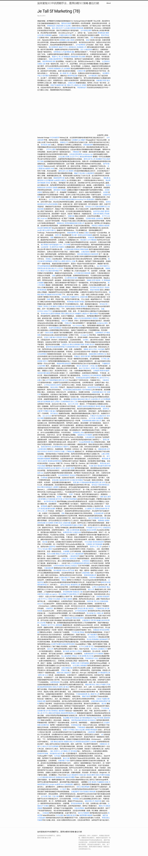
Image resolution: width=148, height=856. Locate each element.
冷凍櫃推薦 (99, 418)
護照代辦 (84, 356)
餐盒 (108, 587)
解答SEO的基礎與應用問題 (55, 347)
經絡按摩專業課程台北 (69, 713)
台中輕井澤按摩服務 (70, 499)
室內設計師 (103, 304)
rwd (60, 245)
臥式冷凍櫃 (51, 554)
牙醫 (62, 313)
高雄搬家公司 (81, 47)
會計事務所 (45, 245)
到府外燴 (92, 577)
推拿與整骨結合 (103, 485)
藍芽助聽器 (56, 713)
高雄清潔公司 (93, 637)
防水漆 (89, 639)
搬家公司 (102, 806)
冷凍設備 (45, 813)
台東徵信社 (86, 561)
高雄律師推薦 (87, 421)
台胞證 (86, 233)
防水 (104, 416)
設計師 (52, 468)
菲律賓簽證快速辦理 (83, 378)
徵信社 (41, 456)
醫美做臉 (105, 459)
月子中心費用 (51, 149)
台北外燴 (42, 623)
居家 (52, 742)
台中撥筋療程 (44, 777)
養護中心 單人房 (57, 57)
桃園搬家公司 (58, 68)
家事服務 (44, 506)
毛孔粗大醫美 (47, 549)
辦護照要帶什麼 (59, 178)
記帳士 (39, 380)
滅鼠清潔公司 (89, 801)
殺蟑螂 (84, 656)
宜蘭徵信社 (103, 744)
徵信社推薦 (49, 333)
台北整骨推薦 (74, 530)
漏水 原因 (55, 28)
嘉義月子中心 (63, 47)
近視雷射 (49, 187)
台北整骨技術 (69, 278)
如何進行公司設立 (76, 651)
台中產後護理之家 (103, 673)
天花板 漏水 (82, 775)
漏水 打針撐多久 (84, 368)
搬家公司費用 (78, 525)
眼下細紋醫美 (92, 635)
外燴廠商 (63, 190)
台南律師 (93, 742)
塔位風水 (82, 173)
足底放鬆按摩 (99, 513)
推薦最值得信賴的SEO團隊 (65, 777)
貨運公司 (81, 223)
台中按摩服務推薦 (76, 563)
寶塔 (104, 80)
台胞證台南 (72, 83)
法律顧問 (96, 371)
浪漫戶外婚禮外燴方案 (58, 85)
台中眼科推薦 (69, 249)
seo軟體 (57, 180)
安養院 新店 (95, 368)
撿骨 (39, 473)
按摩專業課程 (55, 682)
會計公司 (91, 589)
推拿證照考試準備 (94, 387)
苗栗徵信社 (73, 47)
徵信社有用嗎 (91, 530)
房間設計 (95, 318)
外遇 (79, 656)
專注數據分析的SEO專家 (53, 294)
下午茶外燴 (75, 632)
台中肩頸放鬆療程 (81, 611)
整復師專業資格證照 (64, 363)
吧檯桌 (82, 632)
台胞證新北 (107, 528)
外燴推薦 (91, 237)
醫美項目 (45, 784)
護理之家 (106, 440)
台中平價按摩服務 (51, 380)
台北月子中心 (74, 157)
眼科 (76, 278)
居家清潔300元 (46, 447)
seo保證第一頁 (46, 247)
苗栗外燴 (103, 518)
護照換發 (86, 563)
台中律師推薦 (51, 499)
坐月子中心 (52, 625)
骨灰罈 (43, 313)
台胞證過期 (59, 26)
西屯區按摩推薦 (76, 803)
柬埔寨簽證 (51, 26)
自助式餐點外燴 (67, 668)
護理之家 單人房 (89, 159)
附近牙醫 (40, 487)
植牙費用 (42, 366)
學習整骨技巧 (82, 87)
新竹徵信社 (54, 413)
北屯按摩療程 (42, 354)
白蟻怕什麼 (81, 71)
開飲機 (106, 178)
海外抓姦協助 (54, 245)
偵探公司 (64, 321)
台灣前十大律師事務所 (62, 401)
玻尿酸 (59, 497)
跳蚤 (106, 782)
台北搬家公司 (89, 508)
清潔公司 (55, 687)
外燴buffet (68, 323)
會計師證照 (90, 608)
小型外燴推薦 (86, 390)
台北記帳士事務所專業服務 (87, 730)
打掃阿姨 (44, 478)
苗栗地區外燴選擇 (43, 468)
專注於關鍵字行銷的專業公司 (68, 594)
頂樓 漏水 (52, 337)
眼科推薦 (80, 254)
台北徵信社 (106, 61)
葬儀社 (82, 302)
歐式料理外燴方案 (50, 501)
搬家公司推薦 (104, 214)
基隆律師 (107, 718)
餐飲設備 (80, 399)
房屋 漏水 (76, 482)
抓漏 (73, 261)
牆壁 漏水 (103, 497)
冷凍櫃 (46, 594)
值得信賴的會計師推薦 (72, 306)
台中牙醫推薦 (92, 240)
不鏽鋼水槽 (105, 699)
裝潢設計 (74, 566)
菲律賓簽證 (48, 487)
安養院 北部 (41, 64)
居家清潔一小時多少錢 (90, 366)
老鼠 (87, 40)
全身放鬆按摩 (90, 437)
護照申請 (55, 247)
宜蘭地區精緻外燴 (101, 508)
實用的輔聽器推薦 (71, 223)
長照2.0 (77, 347)
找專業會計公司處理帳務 (62, 52)
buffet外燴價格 (52, 204)
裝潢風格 (74, 399)
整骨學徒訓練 (73, 76)
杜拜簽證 (57, 756)
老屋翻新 (62, 40)
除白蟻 (44, 542)
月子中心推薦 (83, 646)
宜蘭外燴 (71, 216)
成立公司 (50, 649)
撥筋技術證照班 (78, 618)
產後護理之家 (75, 585)
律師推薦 (87, 273)
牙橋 (97, 684)
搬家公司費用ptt (58, 306)
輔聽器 (86, 349)
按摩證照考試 (68, 532)
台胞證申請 (107, 195)
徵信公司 (45, 746)
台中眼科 (64, 599)
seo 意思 (100, 266)
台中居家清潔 (79, 273)
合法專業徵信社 (57, 447)
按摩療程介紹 (102, 354)
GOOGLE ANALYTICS (44, 311)
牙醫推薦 (76, 152)
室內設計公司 (90, 206)
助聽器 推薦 (41, 701)
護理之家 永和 (63, 380)
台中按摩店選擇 (86, 30)
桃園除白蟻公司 (69, 742)
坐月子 (61, 28)
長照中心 (68, 261)
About (108, 3)
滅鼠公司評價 (79, 318)
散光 (108, 80)
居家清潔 (96, 214)
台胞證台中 (85, 313)
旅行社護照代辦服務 (53, 313)
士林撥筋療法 (69, 784)
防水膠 (74, 235)
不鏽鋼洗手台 (74, 297)
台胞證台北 (77, 85)
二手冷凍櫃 (66, 245)
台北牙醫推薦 (49, 180)
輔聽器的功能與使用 (91, 254)
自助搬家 (67, 68)
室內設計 (95, 485)
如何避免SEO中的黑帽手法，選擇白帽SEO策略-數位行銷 (68, 3)
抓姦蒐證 (99, 80)
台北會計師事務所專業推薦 (73, 28)
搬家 (107, 33)
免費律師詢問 (89, 654)
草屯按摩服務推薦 (43, 266)
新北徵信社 (92, 720)
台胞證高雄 (88, 49)
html (62, 784)
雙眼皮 (63, 580)
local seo (44, 218)
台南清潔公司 (95, 399)
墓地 (106, 323)
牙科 (95, 601)
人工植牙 (63, 789)
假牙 (52, 401)
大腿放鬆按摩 (49, 568)
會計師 (104, 703)
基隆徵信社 (61, 223)
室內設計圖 (81, 608)
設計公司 (71, 404)
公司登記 (60, 268)
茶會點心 (49, 259)
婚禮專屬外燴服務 (86, 815)
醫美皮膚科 (52, 508)
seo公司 (40, 604)
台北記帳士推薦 (63, 157)
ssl (102, 734)
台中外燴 (92, 418)
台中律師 (62, 199)
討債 (76, 404)
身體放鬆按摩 (88, 145)
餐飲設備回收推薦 (74, 390)
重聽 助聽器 (94, 313)
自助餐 (105, 192)
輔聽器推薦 (102, 449)
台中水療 (44, 796)
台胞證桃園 (96, 392)
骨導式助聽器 (74, 718)
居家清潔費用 (100, 206)
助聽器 (80, 480)
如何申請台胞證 (98, 211)
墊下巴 (91, 646)
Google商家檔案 (84, 442)
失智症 (48, 183)
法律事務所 (99, 333)
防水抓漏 (90, 613)
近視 (89, 782)
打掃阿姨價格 (84, 663)
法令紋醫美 (50, 523)
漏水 (52, 751)
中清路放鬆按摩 (86, 482)
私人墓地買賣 (66, 656)
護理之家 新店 (65, 585)
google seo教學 (54, 784)
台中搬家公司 (65, 751)
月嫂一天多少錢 (53, 796)
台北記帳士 (68, 26)
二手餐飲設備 (69, 451)
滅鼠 (73, 52)
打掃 (50, 306)
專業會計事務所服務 (81, 249)
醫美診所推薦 (66, 23)
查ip (82, 432)
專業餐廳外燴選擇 (73, 302)
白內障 (47, 230)
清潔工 (71, 494)
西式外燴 (90, 656)
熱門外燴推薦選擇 (66, 525)
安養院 (84, 85)
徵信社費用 (91, 775)
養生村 (65, 337)
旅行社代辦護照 (94, 518)
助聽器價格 (93, 354)
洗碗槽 (54, 187)
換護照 (79, 406)
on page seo (84, 335)
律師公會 (100, 613)
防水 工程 (74, 401)
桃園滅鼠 (101, 520)
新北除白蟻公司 (51, 268)
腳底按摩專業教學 (86, 157)
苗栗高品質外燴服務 (85, 235)
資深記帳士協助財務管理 (60, 480)
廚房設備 (44, 508)
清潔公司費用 (100, 775)
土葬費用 (55, 487)
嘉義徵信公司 (82, 435)
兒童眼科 (89, 544)
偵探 (49, 145)
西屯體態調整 (68, 592)
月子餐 (103, 359)
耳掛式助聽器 (84, 791)
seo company (77, 325)
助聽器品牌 (69, 618)
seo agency (53, 594)
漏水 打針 (103, 392)
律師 (54, 61)
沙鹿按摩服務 (85, 787)
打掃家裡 (50, 68)
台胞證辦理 (90, 173)
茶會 (63, 513)
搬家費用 (62, 711)
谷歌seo (65, 570)
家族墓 (103, 406)
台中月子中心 (53, 199)
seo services (46, 416)
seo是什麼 (41, 230)
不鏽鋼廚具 (101, 782)
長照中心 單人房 (95, 547)
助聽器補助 (75, 57)
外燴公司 (87, 399)
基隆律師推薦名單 (90, 575)
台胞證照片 (50, 608)
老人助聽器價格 (102, 601)
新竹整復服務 (97, 544)
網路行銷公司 (97, 421)
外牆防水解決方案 (65, 35)
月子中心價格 (47, 713)
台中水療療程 (99, 654)
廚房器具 (59, 337)
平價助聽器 (81, 727)
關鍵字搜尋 (86, 696)
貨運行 (65, 730)
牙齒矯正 (44, 625)
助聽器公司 (64, 142)
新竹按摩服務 (47, 261)
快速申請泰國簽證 (55, 328)
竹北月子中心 (97, 528)
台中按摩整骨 (81, 45)
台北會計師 (74, 480)
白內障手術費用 (56, 644)
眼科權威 (55, 271)
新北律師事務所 (96, 375)
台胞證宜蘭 (84, 297)
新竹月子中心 (104, 378)
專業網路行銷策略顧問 (100, 639)
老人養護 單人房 (65, 73)
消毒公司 (70, 85)
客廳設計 (77, 356)
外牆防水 (61, 247)
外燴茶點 (76, 799)
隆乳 (89, 356)
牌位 (98, 378)
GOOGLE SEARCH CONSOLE (51, 451)
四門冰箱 (71, 570)
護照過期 (57, 190)
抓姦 (102, 309)
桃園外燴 (69, 815)
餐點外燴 (88, 684)
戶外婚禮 (89, 528)
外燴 (52, 168)
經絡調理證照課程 (45, 687)
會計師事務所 (53, 47)
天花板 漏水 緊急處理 (96, 466)
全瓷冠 (98, 699)
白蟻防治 (63, 180)
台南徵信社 (99, 218)
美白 (96, 658)
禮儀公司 (59, 554)
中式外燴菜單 (54, 138)
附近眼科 (83, 240)
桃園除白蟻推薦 (103, 226)
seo (42, 473)
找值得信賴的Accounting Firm (76, 199)
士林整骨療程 (42, 449)
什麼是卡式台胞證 (45, 271)
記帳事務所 (92, 732)
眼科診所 (52, 777)
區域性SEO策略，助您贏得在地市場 (50, 753)
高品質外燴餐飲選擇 (44, 228)
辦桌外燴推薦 (95, 290)
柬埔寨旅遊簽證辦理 (82, 742)
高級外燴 (98, 801)
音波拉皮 (73, 475)
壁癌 (39, 197)
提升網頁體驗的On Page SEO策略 (91, 718)
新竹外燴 (59, 499)
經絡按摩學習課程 (68, 644)
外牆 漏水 (52, 411)
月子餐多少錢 (73, 730)
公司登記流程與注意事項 (52, 385)
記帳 (53, 275)
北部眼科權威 (90, 218)
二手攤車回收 (99, 608)
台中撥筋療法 (93, 76)
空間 (92, 620)
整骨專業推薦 (47, 61)
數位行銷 (66, 758)
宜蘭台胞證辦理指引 (56, 59)
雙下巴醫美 (45, 411)
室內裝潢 (44, 145)
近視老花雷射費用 (75, 154)
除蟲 (92, 442)
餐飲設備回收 (58, 742)
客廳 (62, 451)
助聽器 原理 (91, 280)
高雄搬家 (99, 159)
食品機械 (66, 718)
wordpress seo (87, 154)
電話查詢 (94, 649)
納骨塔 (44, 461)
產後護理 (74, 775)
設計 (82, 49)
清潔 (92, 38)
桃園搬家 (47, 459)
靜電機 (43, 499)
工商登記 (45, 306)
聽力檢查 (66, 651)
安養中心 (53, 230)
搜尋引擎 (58, 235)
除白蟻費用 (46, 168)
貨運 (72, 468)
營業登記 (68, 566)
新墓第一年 (99, 280)
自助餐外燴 (41, 711)
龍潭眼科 (81, 808)
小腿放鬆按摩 (79, 554)
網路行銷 (60, 673)
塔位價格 (82, 57)
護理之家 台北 (63, 171)
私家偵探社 (91, 199)
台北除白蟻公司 (64, 577)
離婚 (93, 482)
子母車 (67, 761)
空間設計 (74, 656)
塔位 (93, 684)
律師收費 (92, 791)
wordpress (100, 323)
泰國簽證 (67, 57)
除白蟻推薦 (57, 570)
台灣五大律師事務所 (99, 587)
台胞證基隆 (95, 701)
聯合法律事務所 (75, 344)
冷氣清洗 (105, 380)
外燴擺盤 (66, 551)
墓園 (52, 237)
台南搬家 (74, 140)
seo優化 (86, 340)
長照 (39, 720)
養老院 (98, 406)
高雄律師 (99, 596)
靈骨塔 (107, 211)
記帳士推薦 (70, 40)
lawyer (69, 775)
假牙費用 (45, 76)
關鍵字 (76, 173)
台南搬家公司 (102, 649)
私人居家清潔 (71, 558)
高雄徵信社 (86, 375)
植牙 (69, 468)
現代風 (65, 390)
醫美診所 (84, 306)
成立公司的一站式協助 (97, 349)
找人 (95, 613)
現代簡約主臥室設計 (97, 287)
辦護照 (71, 171)
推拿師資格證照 (98, 542)
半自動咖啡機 (70, 347)
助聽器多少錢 (77, 592)
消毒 (67, 530)
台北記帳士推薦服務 (44, 35)
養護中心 (106, 266)
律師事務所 (88, 318)
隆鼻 (48, 299)
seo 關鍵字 (82, 140)
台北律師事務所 (63, 475)
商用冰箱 (103, 463)
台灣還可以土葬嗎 (58, 261)
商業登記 (95, 226)
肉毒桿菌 (61, 761)
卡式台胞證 (88, 542)
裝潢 (74, 815)
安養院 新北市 (69, 313)
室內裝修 (74, 751)
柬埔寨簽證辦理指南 (55, 461)
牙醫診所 (64, 670)
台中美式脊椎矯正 (52, 711)
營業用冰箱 (41, 268)
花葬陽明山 (77, 432)
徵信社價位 (54, 387)
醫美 (82, 344)
